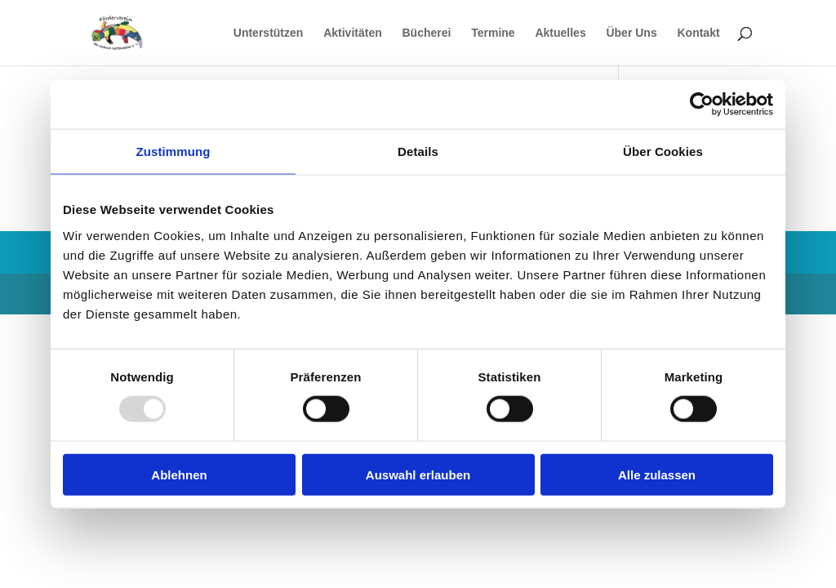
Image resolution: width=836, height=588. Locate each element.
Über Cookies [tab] (663, 151)
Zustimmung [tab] (173, 151)
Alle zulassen (657, 474)
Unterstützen (268, 33)
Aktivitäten (352, 33)
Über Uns (631, 33)
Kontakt (698, 33)
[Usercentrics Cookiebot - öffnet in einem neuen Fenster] (701, 104)
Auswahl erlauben (418, 474)
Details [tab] (418, 151)
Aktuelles (560, 33)
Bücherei (426, 33)
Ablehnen (179, 474)
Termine (492, 33)
